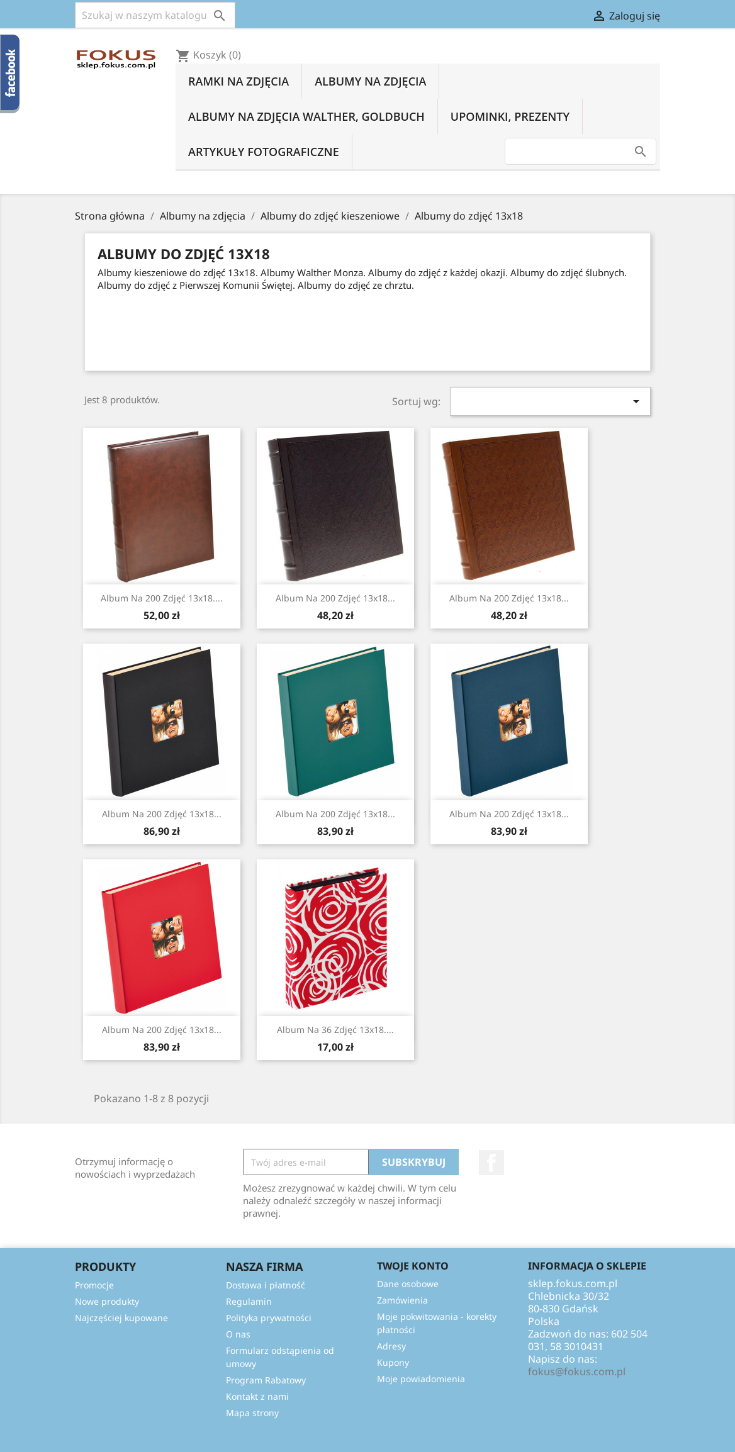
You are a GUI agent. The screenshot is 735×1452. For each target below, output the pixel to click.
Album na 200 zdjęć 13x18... (335, 598)
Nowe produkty (107, 1301)
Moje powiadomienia (421, 1379)
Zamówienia (402, 1300)
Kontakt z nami (257, 1396)
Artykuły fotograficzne (263, 151)
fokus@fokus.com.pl (577, 1371)
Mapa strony (252, 1413)
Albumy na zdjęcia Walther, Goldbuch (306, 116)
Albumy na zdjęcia (370, 81)
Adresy (391, 1346)
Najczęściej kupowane (121, 1318)
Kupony (393, 1362)
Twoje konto (413, 1266)
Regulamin (249, 1301)
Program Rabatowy (266, 1380)
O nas (238, 1334)
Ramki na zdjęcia (238, 81)
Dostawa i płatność (265, 1285)
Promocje (94, 1285)
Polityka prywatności (268, 1318)
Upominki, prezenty (510, 116)
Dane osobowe (408, 1284)
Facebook (491, 1162)
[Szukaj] (155, 15)
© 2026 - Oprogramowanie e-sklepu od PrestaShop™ (367, 1435)
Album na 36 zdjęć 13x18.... (335, 1030)
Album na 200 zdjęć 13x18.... (162, 598)
